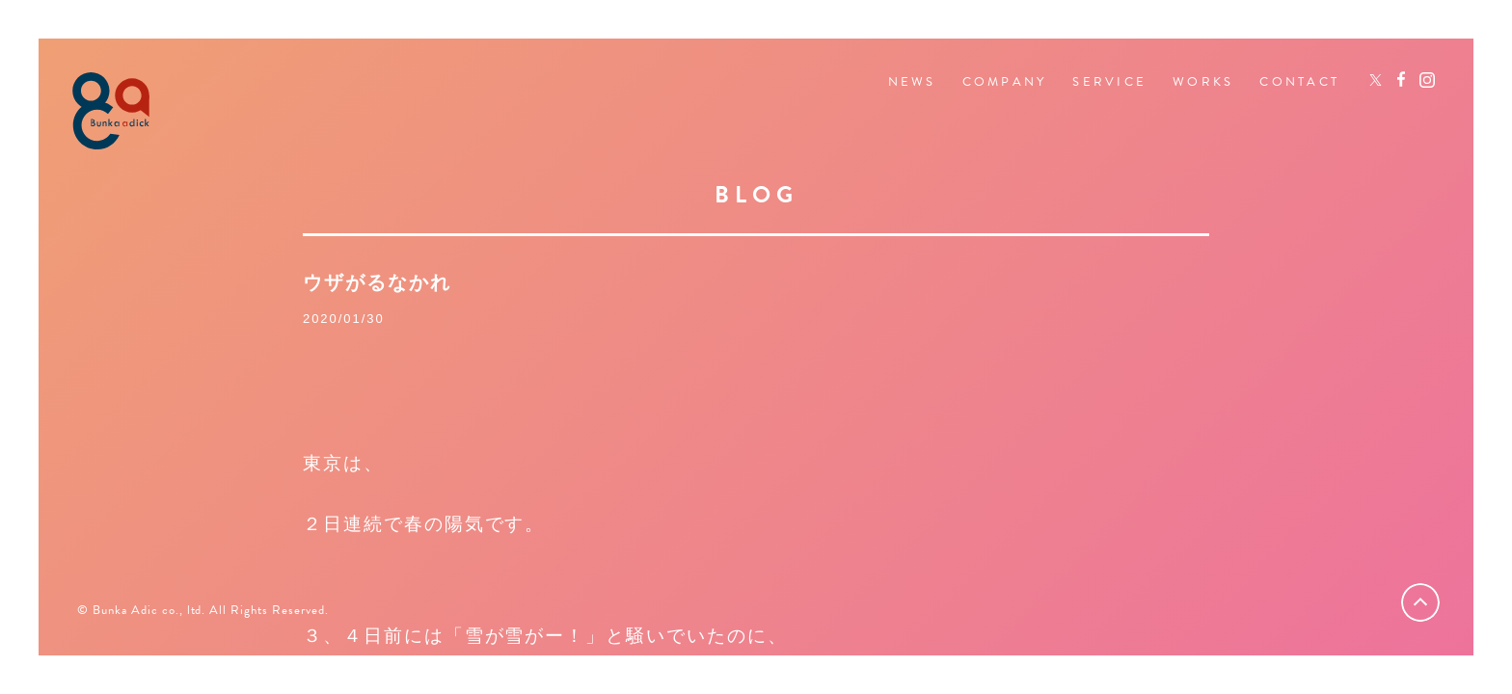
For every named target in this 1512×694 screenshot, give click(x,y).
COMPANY (1004, 82)
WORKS (1203, 82)
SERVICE (1109, 82)
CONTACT (1299, 82)
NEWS (912, 82)
